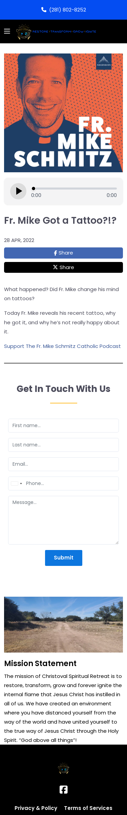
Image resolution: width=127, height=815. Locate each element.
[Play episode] (18, 191)
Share (66, 252)
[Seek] (74, 189)
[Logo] (55, 31)
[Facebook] (64, 789)
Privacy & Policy (36, 808)
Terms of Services (88, 808)
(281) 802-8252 (63, 9)
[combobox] (16, 483)
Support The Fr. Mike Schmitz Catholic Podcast (62, 346)
